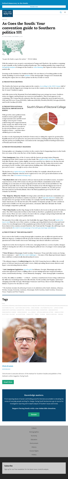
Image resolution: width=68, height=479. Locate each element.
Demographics (34, 432)
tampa (37, 314)
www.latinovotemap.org (22, 175)
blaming (40, 67)
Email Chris (8, 382)
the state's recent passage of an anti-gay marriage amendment (34, 228)
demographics (53, 310)
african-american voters (45, 312)
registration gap (19, 171)
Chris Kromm (7, 36)
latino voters (58, 308)
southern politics (46, 308)
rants (35, 67)
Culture (34, 428)
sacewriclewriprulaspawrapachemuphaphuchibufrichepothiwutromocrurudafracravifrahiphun (35, 305)
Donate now (34, 6)
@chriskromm (6, 369)
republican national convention (36, 310)
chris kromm (35, 308)
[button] (65, 12)
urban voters (59, 312)
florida (42, 314)
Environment (34, 443)
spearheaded (27, 269)
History (34, 447)
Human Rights (34, 451)
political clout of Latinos (47, 159)
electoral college (8, 314)
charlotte (29, 314)
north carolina (51, 314)
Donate (34, 414)
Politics (4, 19)
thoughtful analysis (8, 67)
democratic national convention (13, 310)
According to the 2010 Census (50, 86)
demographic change (9, 312)
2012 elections (20, 314)
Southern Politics (8, 308)
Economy (34, 436)
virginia (60, 314)
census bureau (22, 312)
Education (34, 439)
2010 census (32, 312)
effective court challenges (27, 255)
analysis (27, 75)
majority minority (49, 198)
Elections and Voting (23, 308)
